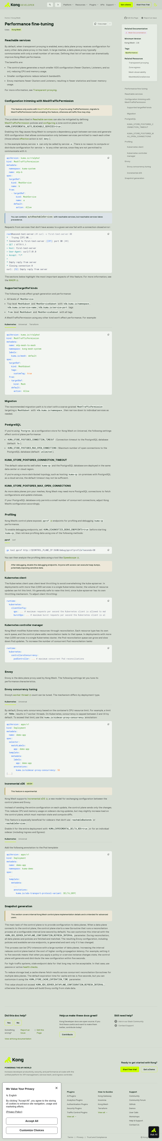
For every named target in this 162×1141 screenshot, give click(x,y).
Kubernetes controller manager (137, 154)
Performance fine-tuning (136, 88)
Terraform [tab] (34, 324)
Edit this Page (40, 1031)
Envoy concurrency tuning (139, 166)
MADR (12, 280)
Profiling (128, 141)
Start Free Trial (143, 5)
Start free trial (130, 1069)
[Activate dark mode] (155, 4)
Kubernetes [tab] (10, 324)
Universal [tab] (22, 324)
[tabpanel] (58, 363)
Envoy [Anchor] (9, 671)
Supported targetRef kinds (139, 107)
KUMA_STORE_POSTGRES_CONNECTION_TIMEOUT (140, 125)
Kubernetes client (135, 147)
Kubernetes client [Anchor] (15, 577)
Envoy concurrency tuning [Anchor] (21, 689)
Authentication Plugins (77, 1104)
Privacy (80, 1137)
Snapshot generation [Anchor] (18, 906)
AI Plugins (71, 1096)
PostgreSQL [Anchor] (13, 424)
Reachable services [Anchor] (17, 40)
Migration (131, 113)
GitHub (132, 1104)
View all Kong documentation (18, 1038)
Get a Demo (126, 5)
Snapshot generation (134, 178)
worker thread (20, 694)
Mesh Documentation (136, 33)
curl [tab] (14, 539)
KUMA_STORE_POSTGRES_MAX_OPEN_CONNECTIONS (140, 135)
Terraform (102, 1108)
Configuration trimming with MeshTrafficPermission (137, 100)
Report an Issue (25, 1031)
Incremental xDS (36, 798)
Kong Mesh (15, 18)
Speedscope (69, 557)
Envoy (127, 161)
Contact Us (134, 1124)
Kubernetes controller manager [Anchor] (24, 625)
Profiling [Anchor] (10, 514)
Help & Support (136, 1120)
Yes (8, 1022)
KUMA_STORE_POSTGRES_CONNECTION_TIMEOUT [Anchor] (36, 460)
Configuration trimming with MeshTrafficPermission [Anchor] (39, 101)
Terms (70, 1137)
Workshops (134, 1116)
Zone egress (134, 67)
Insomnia (102, 1100)
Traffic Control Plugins (77, 1112)
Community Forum (137, 1100)
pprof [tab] (7, 539)
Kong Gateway (105, 1096)
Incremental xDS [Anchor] (19, 783)
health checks (30, 966)
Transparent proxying (45, 89)
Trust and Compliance (97, 1137)
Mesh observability (137, 72)
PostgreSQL (130, 119)
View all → (72, 1116)
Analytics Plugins (75, 1100)
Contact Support (124, 1025)
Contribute (67, 1034)
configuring (49, 122)
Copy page (100, 24)
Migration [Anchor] (11, 401)
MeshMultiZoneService (139, 76)
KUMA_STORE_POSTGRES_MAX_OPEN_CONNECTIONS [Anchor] (38, 485)
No (18, 1022)
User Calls (133, 1112)
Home (7, 18)
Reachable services (43, 119)
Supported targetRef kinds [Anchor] (21, 288)
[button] (108, 158)
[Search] (50, 4)
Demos (132, 1108)
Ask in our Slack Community (128, 1021)
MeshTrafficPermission (48, 109)
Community (134, 1096)
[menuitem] (68, 4)
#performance (131, 53)
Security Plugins (74, 1108)
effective (24, 138)
